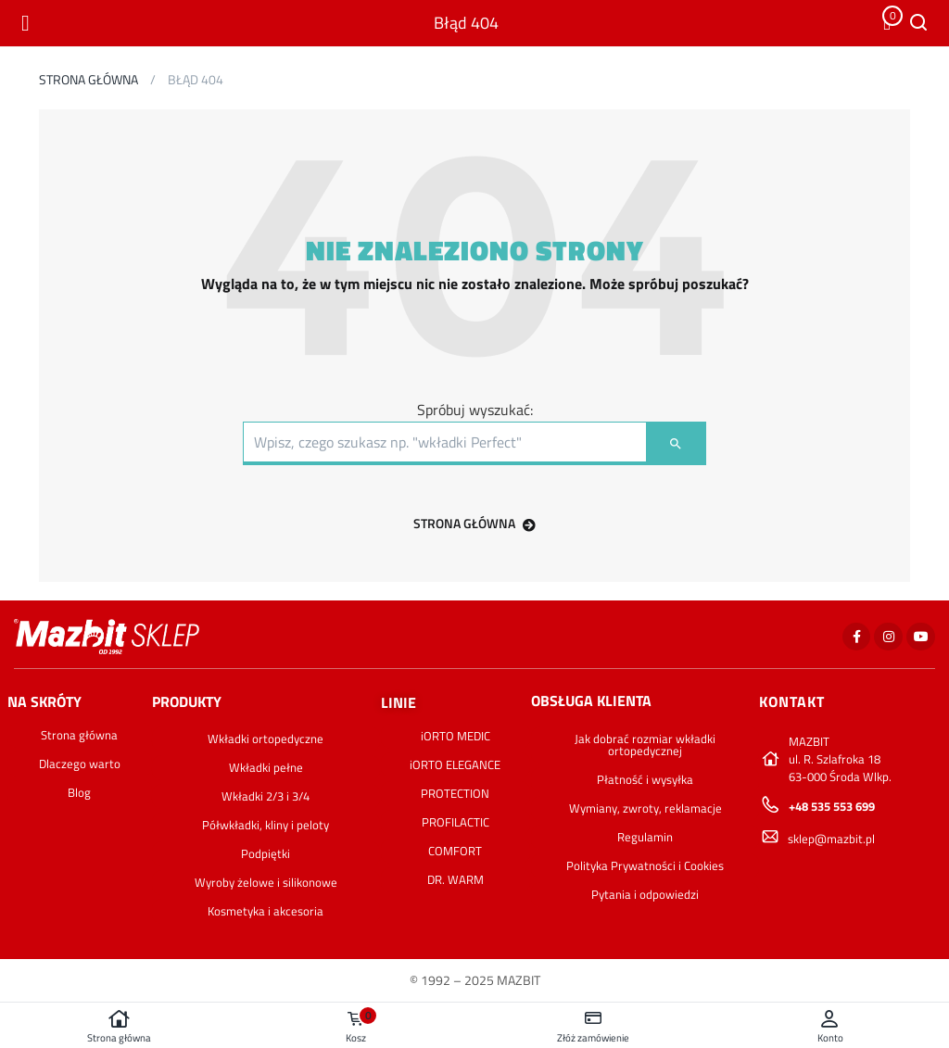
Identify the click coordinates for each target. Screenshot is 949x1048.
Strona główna (118, 1027)
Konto (830, 1027)
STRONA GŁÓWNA (474, 523)
